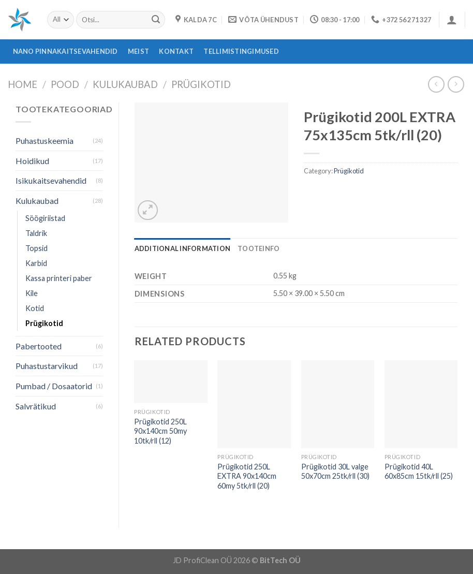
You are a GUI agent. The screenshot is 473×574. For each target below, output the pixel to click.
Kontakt (176, 51)
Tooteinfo (258, 248)
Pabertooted (39, 346)
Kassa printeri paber (58, 278)
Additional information (183, 248)
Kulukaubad (125, 84)
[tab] (183, 248)
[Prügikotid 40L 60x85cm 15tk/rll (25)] (421, 404)
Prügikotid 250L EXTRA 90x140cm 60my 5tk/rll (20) (246, 476)
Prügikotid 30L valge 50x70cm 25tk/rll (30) (335, 471)
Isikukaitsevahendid (51, 180)
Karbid (36, 263)
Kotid (34, 308)
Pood (65, 84)
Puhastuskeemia (44, 140)
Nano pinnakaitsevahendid (65, 51)
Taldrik (36, 233)
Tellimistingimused (241, 51)
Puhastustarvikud (47, 366)
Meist (138, 51)
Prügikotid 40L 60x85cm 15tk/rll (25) (419, 471)
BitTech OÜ (280, 560)
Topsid (36, 248)
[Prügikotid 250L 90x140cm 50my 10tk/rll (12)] (171, 381)
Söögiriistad (45, 218)
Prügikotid (201, 84)
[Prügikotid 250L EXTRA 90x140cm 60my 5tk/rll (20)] (254, 404)
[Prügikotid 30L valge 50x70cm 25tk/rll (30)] (338, 404)
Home (22, 84)
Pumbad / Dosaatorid (54, 386)
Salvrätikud (36, 406)
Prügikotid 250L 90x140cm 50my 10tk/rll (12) (160, 431)
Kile (31, 293)
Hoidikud (32, 161)
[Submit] (156, 19)
